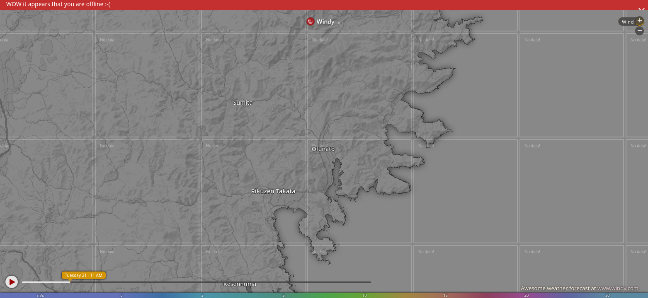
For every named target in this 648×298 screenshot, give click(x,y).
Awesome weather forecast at (579, 288)
